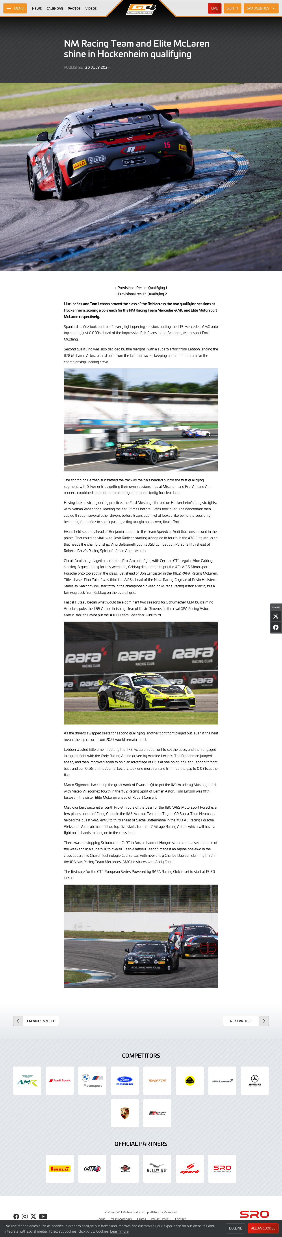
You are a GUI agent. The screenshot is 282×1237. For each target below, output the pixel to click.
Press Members (121, 1219)
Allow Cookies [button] (263, 1228)
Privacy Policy (160, 1219)
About (100, 1219)
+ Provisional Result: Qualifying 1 (141, 287)
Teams (141, 1219)
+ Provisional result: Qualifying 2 (141, 293)
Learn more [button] (119, 1231)
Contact (180, 1219)
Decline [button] (235, 1228)
